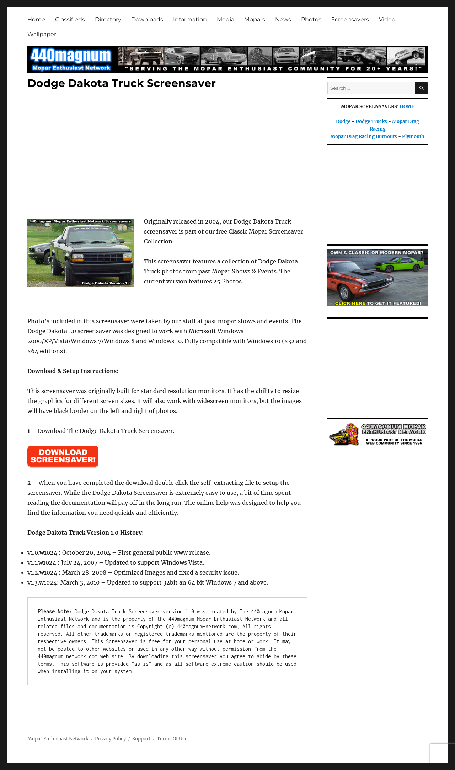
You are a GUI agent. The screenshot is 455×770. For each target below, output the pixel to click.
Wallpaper (41, 34)
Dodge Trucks (371, 122)
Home (36, 19)
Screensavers (350, 19)
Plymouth (413, 136)
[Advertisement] (169, 154)
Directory (108, 19)
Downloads (147, 19)
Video (387, 19)
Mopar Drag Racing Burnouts (364, 136)
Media (225, 19)
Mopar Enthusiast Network (58, 739)
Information (190, 19)
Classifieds (70, 19)
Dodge (343, 122)
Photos (311, 19)
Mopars (254, 19)
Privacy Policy (110, 739)
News (283, 19)
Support (141, 739)
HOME (407, 107)
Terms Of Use (172, 739)
